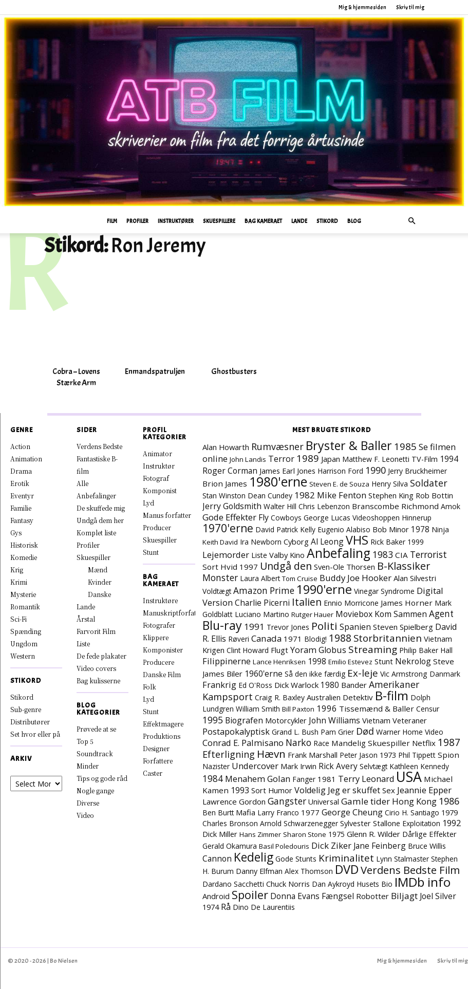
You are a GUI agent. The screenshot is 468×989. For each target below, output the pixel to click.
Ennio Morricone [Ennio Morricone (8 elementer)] (351, 603)
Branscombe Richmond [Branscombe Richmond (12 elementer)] (395, 506)
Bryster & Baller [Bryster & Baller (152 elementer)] (349, 445)
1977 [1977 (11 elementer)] (310, 812)
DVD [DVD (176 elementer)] (347, 869)
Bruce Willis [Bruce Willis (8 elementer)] (427, 846)
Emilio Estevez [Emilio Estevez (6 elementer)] (350, 661)
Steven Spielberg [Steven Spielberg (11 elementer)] (403, 627)
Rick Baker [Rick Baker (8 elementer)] (387, 542)
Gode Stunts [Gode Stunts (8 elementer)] (295, 859)
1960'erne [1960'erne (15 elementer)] (264, 673)
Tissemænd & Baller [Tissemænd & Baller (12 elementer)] (376, 708)
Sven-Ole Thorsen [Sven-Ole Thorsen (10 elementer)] (344, 567)
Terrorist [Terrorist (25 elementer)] (428, 554)
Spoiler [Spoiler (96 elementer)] (250, 894)
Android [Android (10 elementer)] (216, 896)
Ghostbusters (234, 371)
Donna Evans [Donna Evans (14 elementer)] (295, 896)
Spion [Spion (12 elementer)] (448, 755)
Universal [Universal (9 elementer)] (323, 802)
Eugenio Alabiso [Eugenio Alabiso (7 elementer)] (343, 529)
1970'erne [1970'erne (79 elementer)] (227, 528)
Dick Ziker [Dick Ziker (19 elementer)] (331, 845)
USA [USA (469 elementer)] (409, 777)
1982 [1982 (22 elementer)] (304, 495)
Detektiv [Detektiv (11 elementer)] (358, 697)
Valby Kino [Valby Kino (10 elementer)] (287, 555)
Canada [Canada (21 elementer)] (266, 638)
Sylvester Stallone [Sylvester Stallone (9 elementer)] (370, 823)
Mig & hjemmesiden (362, 7)
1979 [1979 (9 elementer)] (449, 812)
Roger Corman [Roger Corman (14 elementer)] (229, 470)
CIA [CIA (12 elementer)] (401, 555)
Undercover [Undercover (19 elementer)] (255, 766)
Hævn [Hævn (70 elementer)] (271, 754)
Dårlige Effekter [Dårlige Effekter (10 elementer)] (429, 834)
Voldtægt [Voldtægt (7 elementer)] (216, 591)
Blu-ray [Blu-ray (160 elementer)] (222, 625)
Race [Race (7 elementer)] (321, 743)
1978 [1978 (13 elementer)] (420, 529)
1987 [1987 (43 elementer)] (449, 742)
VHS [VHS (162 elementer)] (357, 540)
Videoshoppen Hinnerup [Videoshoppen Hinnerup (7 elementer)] (392, 518)
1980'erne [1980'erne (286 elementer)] (278, 481)
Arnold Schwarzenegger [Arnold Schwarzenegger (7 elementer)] (299, 823)
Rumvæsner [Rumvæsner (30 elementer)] (277, 446)
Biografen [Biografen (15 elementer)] (244, 720)
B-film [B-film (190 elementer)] (391, 695)
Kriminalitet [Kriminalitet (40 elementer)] (346, 858)
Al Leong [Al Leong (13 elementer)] (327, 541)
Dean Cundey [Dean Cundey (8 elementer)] (270, 495)
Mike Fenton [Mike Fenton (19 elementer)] (341, 495)
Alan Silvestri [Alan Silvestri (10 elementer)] (415, 578)
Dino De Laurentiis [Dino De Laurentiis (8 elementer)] (264, 907)
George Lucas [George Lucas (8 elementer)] (327, 518)
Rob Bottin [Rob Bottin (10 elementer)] (434, 495)
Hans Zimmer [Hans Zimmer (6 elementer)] (260, 834)
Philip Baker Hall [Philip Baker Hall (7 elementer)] (426, 650)
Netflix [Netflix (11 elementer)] (424, 743)
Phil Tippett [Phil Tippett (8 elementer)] (417, 755)
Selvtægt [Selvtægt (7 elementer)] (373, 766)
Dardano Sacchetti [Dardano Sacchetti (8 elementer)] (233, 884)
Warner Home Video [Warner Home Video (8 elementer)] (409, 732)
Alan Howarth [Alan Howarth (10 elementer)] (225, 447)
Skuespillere (219, 221)
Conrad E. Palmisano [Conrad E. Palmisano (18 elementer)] (243, 743)
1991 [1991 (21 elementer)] (254, 626)
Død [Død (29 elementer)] (365, 731)
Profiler (137, 221)
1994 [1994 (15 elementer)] (449, 458)
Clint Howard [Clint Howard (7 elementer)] (248, 650)
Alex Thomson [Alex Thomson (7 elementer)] (309, 871)
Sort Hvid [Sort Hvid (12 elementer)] (219, 567)
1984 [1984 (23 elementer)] (212, 779)
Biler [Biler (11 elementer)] (234, 673)
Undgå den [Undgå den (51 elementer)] (286, 566)
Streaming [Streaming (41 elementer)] (372, 649)
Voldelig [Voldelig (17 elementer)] (310, 790)
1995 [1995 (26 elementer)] (212, 720)
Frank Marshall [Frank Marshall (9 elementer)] (313, 755)
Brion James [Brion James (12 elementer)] (224, 483)
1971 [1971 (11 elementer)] (293, 638)
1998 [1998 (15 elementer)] (317, 661)
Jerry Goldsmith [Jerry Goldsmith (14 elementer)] (231, 506)
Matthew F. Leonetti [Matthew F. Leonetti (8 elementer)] (375, 459)
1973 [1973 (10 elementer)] (388, 755)
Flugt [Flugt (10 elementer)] (279, 650)
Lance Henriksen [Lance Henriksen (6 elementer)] (279, 661)
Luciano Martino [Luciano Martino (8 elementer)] (262, 614)
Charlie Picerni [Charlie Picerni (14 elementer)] (262, 602)
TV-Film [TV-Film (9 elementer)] (424, 459)
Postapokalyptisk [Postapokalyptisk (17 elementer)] (236, 731)
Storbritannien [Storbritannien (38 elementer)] (387, 637)
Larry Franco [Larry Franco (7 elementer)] (278, 812)
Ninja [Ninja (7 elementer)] (440, 529)
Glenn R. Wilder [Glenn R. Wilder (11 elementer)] (373, 834)
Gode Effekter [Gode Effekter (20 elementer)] (229, 517)
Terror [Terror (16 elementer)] (281, 458)
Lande (299, 221)
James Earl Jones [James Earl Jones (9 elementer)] (287, 471)
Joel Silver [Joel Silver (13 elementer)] (438, 896)
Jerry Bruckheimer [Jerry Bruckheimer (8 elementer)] (417, 471)
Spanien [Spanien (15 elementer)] (355, 626)
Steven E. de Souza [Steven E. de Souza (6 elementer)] (339, 484)
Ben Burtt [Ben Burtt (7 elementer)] (218, 812)
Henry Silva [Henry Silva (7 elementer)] (389, 484)
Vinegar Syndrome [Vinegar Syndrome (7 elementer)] (384, 591)
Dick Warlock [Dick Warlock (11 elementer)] (296, 685)
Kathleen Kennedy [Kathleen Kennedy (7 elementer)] (419, 766)
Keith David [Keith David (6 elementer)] (220, 542)
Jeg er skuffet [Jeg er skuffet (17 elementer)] (354, 790)
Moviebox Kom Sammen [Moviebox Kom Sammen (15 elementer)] (381, 614)
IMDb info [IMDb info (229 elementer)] (423, 881)
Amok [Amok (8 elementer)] (450, 506)
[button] (412, 221)
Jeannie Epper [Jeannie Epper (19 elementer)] (424, 790)
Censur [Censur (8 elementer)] (427, 709)
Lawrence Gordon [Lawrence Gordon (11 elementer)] (234, 801)
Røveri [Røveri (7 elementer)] (238, 639)
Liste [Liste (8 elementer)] (259, 555)
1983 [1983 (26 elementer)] (382, 554)
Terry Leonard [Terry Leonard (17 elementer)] (366, 779)
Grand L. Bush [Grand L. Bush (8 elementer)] (295, 732)
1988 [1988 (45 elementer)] (340, 638)
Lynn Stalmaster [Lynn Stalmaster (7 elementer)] (402, 859)
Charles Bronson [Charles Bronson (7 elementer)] (230, 823)
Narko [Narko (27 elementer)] (298, 742)
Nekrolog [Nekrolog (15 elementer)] (413, 661)
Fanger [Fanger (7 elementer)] (303, 779)
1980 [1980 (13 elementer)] (330, 685)
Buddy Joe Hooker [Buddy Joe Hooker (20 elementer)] (355, 578)
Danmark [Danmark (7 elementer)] (444, 674)
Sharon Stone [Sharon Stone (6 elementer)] (304, 834)
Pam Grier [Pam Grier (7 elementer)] (337, 732)
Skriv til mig (410, 7)
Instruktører (176, 221)
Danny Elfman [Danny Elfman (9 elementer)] (259, 871)
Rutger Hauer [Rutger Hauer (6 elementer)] (312, 614)
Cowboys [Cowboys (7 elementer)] (286, 518)
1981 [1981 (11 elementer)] (326, 779)
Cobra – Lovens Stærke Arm (76, 377)
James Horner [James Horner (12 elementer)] (407, 603)
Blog (354, 221)
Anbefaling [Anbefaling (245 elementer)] (338, 553)
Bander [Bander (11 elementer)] (354, 685)
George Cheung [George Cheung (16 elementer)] (352, 812)
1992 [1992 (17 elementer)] (451, 823)
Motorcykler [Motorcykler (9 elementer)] (286, 720)
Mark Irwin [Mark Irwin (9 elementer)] (298, 766)
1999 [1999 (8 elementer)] (415, 542)
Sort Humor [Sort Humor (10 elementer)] (271, 790)
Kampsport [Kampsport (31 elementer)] (227, 697)
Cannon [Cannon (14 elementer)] (217, 858)
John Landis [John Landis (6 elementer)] (248, 459)
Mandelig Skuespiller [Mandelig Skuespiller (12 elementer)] (370, 743)
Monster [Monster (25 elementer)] (220, 577)
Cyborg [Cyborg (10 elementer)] (296, 541)
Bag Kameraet (263, 221)
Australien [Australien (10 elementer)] (324, 697)
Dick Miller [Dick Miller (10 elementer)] (219, 834)
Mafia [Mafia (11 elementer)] (245, 812)
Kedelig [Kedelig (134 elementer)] (253, 857)
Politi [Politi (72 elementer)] (324, 626)
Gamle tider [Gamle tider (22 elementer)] (365, 801)
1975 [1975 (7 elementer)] (336, 834)
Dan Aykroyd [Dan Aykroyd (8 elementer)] (333, 884)
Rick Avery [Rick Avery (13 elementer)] (338, 766)
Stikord (327, 221)
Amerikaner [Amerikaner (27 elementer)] (394, 684)
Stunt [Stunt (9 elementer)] (384, 661)
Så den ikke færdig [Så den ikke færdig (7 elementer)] (315, 674)
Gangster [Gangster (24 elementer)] (287, 801)
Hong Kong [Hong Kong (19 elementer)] (414, 801)
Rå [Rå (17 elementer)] (226, 906)
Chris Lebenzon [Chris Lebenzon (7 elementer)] (324, 506)
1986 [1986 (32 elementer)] (449, 801)
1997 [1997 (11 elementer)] (248, 567)
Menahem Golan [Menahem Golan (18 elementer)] (257, 779)
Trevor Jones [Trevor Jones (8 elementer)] (288, 627)
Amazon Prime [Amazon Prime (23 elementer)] (263, 590)
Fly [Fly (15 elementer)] (263, 517)
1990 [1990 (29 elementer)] (375, 470)
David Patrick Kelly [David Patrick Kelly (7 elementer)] (285, 529)
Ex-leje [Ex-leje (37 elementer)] (362, 672)
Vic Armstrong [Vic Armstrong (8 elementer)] (403, 674)
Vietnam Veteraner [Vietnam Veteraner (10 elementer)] (394, 720)
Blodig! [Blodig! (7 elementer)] (315, 639)
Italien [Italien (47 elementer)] (307, 602)
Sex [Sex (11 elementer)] (388, 790)
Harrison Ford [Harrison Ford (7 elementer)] (340, 471)
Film (112, 221)
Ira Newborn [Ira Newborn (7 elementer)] (261, 542)
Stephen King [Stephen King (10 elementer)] (391, 495)
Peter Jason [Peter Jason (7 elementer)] (359, 755)
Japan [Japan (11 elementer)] (330, 459)
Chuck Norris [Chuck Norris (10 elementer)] (288, 884)
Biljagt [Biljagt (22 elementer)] (404, 896)
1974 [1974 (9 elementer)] (210, 907)
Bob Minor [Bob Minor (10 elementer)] (390, 529)
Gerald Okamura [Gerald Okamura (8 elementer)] (229, 846)
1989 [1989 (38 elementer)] (307, 458)
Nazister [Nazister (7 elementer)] (216, 766)
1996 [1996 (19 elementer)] (326, 708)
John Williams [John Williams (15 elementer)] (334, 720)
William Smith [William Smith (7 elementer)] (258, 709)
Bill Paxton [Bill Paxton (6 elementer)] (298, 709)
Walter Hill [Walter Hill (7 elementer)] (280, 506)
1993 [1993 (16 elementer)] (240, 790)
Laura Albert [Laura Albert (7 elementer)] (260, 578)
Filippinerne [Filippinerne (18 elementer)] (226, 661)
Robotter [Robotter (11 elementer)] (372, 896)
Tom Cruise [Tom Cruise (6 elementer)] (299, 578)
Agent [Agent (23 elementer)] (441, 614)
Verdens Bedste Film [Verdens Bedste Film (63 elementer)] (410, 870)
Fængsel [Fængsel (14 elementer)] (338, 896)
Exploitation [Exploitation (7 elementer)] (421, 823)
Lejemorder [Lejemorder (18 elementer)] (225, 555)
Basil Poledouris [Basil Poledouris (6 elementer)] (284, 846)
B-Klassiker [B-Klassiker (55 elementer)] (403, 566)
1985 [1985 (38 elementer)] (405, 446)
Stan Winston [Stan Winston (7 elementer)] (224, 495)
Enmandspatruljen (155, 371)
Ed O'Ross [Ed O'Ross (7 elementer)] (255, 685)
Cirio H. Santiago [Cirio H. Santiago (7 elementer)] (412, 812)
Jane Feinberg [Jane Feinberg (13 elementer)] (379, 845)
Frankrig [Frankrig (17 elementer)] (219, 685)
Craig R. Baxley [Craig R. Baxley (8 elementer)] (280, 697)
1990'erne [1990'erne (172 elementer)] (324, 589)
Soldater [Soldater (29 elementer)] (428, 483)
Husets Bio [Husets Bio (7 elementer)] (374, 884)
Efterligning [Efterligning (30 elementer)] (228, 754)
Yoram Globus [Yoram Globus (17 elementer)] (318, 650)
